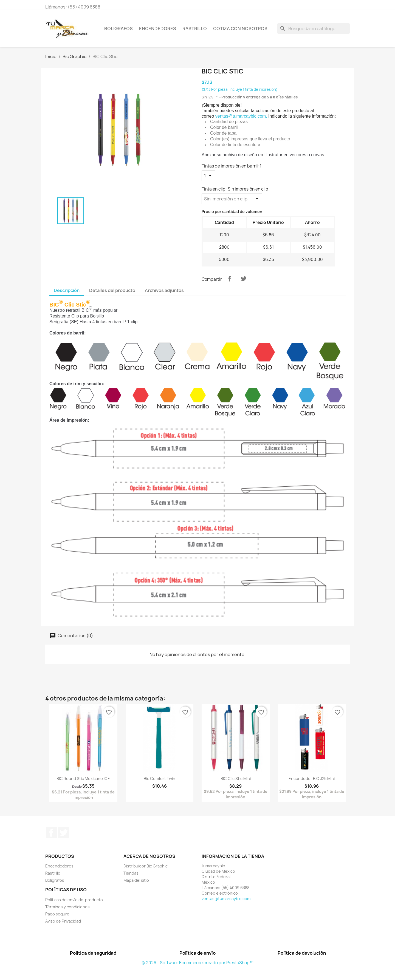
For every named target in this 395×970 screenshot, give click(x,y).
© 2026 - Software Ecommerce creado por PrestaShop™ (197, 963)
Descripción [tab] (67, 290)
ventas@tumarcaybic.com (226, 898)
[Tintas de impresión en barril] (208, 176)
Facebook (51, 832)
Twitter (63, 832)
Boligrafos (118, 28)
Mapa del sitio (136, 880)
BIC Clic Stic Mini (236, 778)
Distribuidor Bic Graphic (145, 866)
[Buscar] (313, 28)
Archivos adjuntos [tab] (164, 290)
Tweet (243, 278)
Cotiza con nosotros (240, 28)
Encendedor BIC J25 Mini (312, 778)
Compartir (229, 278)
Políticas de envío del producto (74, 899)
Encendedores (157, 28)
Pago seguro (57, 914)
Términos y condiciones (67, 906)
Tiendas (131, 873)
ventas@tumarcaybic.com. (241, 116)
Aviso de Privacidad (63, 921)
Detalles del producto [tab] (112, 290)
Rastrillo (194, 28)
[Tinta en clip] (232, 199)
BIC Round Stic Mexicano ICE (83, 778)
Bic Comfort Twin (159, 778)
